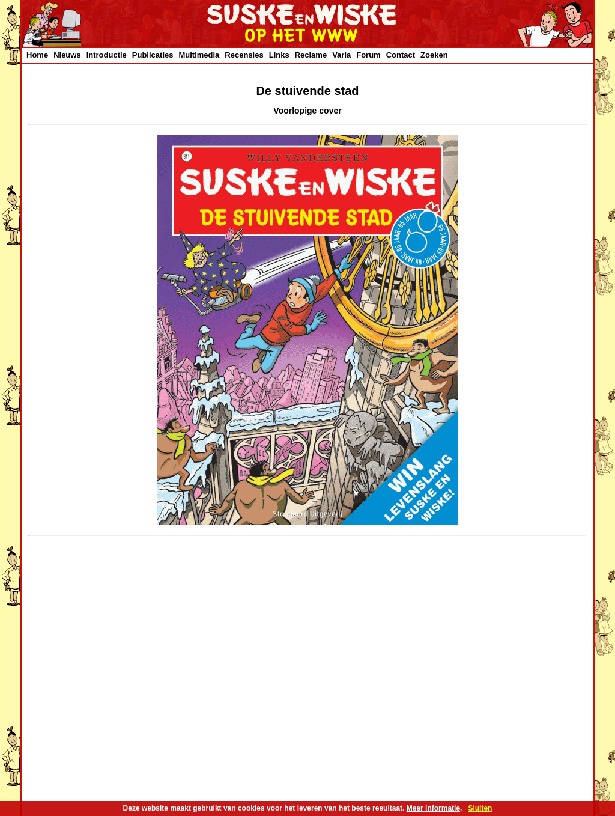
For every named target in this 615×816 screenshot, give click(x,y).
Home (37, 54)
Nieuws (67, 54)
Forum (368, 54)
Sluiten (480, 808)
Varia (341, 54)
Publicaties (153, 54)
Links (279, 54)
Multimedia (198, 54)
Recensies (244, 54)
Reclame (311, 54)
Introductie (106, 54)
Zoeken (434, 54)
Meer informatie (433, 808)
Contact (400, 54)
